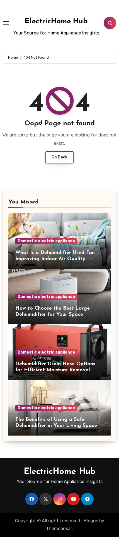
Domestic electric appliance (46, 241)
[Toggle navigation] (6, 23)
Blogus (91, 520)
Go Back (59, 157)
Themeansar (59, 528)
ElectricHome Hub (56, 21)
